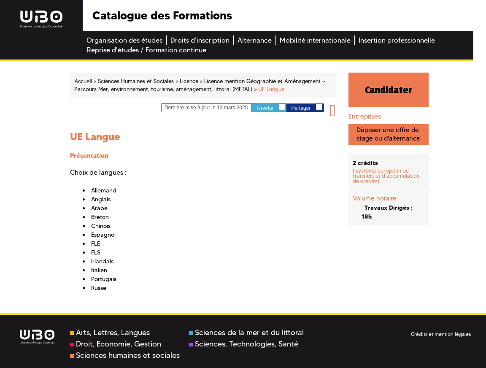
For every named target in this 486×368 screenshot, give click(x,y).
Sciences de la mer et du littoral (246, 332)
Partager (306, 107)
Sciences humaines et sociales (125, 355)
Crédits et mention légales (441, 334)
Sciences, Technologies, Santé (243, 344)
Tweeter (270, 107)
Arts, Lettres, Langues (110, 332)
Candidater (388, 90)
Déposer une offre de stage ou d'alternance (388, 134)
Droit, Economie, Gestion (115, 344)
